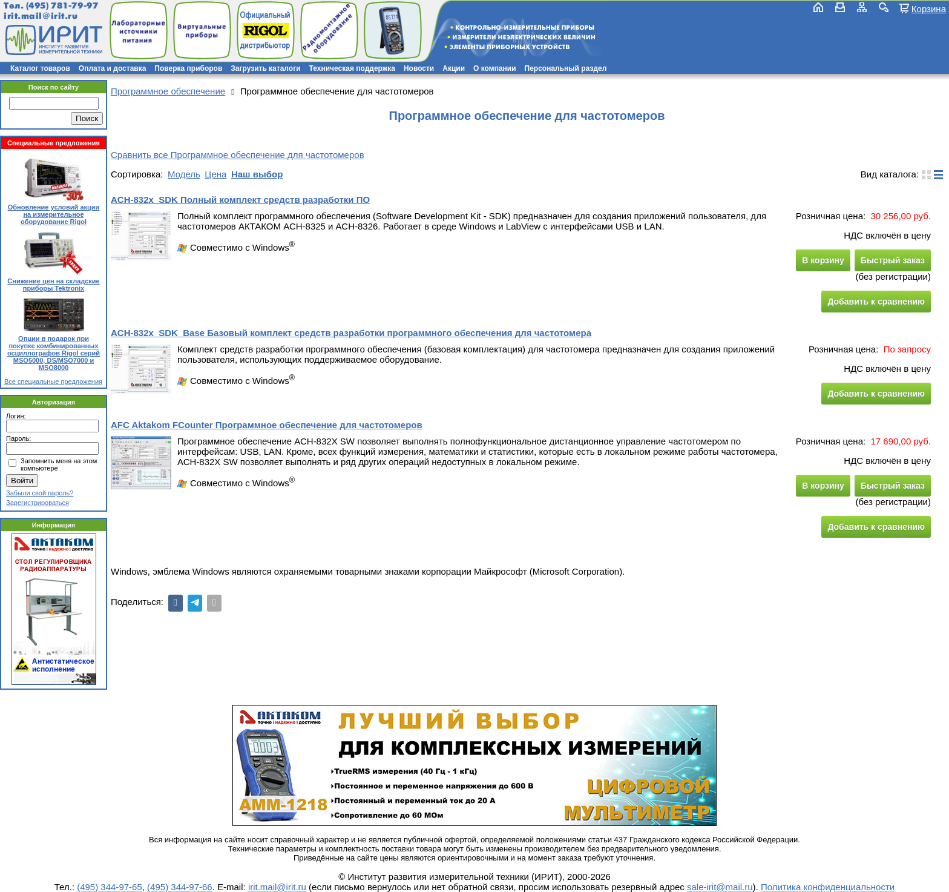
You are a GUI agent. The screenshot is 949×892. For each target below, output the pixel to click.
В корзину (823, 260)
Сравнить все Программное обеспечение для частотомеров (237, 155)
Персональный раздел (566, 68)
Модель (184, 174)
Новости (419, 68)
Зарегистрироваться (37, 502)
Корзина (928, 8)
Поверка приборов (188, 68)
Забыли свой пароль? (39, 493)
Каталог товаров (40, 68)
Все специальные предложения (53, 381)
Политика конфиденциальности (828, 887)
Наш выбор (257, 174)
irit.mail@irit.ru (41, 16)
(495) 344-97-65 (109, 887)
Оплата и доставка (112, 68)
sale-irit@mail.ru (720, 887)
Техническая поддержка (352, 68)
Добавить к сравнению (876, 301)
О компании (494, 68)
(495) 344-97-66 (179, 887)
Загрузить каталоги (265, 68)
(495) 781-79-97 (62, 5)
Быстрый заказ (893, 260)
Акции (453, 68)
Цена (215, 174)
